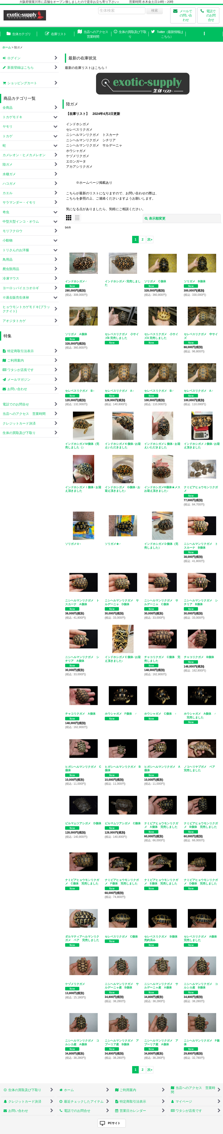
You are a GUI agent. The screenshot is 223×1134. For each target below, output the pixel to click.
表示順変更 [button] (155, 218)
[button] (204, 34)
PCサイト (114, 1123)
